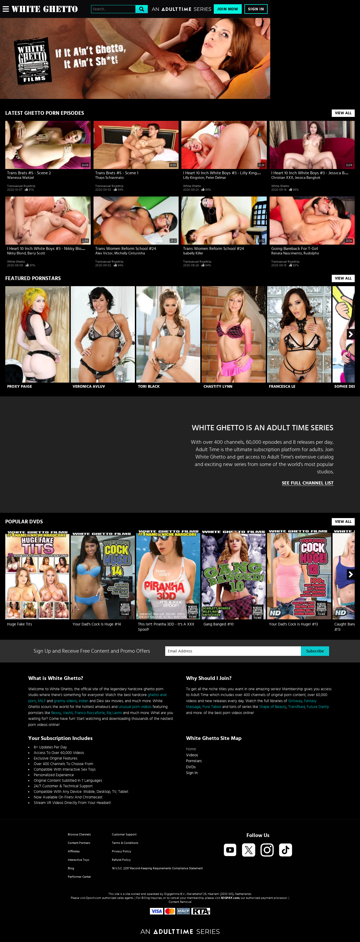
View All (343, 113)
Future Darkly (318, 707)
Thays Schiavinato (109, 178)
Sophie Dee (345, 386)
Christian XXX (282, 178)
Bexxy (56, 713)
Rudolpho (311, 253)
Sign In (256, 9)
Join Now (227, 9)
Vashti (68, 713)
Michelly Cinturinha (129, 253)
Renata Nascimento (286, 253)
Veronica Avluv (89, 386)
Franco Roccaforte (90, 713)
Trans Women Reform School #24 (125, 248)
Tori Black (149, 386)
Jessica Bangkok (307, 178)
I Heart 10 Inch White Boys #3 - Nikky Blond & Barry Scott (59, 248)
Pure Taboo (211, 707)
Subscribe (315, 651)
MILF (42, 701)
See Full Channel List (308, 483)
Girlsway (295, 701)
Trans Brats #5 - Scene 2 (29, 173)
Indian (83, 701)
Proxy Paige (19, 386)
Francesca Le (282, 386)
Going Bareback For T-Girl (294, 248)
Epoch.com (93, 897)
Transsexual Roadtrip (21, 186)
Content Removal (180, 901)
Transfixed (296, 707)
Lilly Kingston (193, 178)
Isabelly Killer (193, 253)
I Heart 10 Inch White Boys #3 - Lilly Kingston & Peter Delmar (238, 173)
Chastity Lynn (217, 386)
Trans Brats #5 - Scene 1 (116, 173)
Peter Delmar (216, 178)
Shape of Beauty (272, 707)
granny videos (65, 701)
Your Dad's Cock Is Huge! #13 (293, 624)
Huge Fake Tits (19, 624)
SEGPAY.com (230, 897)
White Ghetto (192, 186)
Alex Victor (104, 253)
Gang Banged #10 (218, 624)
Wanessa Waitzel (20, 178)
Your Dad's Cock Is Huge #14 (97, 624)
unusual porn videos (135, 707)
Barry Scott (36, 253)
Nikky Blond (16, 253)
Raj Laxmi (114, 713)
